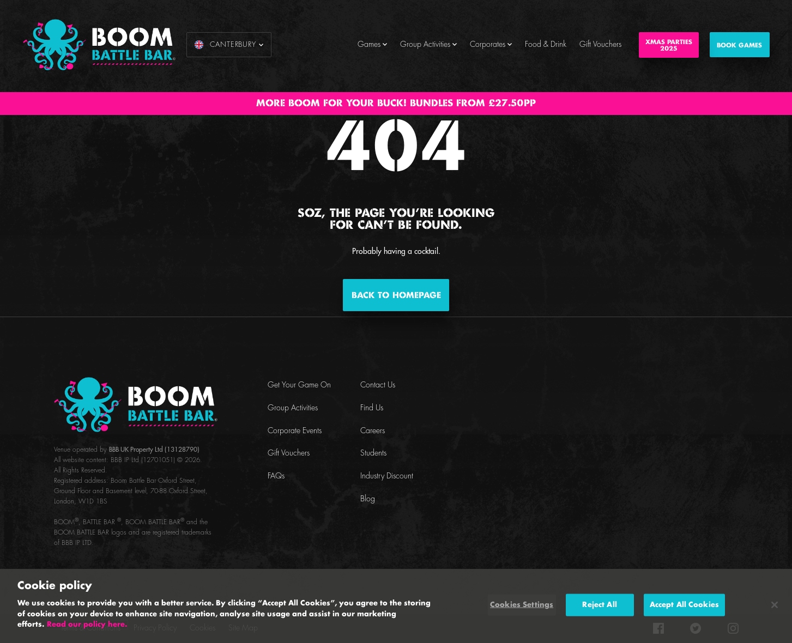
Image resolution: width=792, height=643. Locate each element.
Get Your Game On (299, 385)
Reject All (599, 604)
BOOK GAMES (739, 45)
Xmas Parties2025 (668, 45)
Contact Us (377, 385)
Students (373, 453)
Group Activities (428, 44)
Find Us (371, 408)
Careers (372, 431)
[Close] (775, 605)
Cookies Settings (521, 604)
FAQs (276, 476)
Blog (367, 499)
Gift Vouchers (600, 44)
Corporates (491, 44)
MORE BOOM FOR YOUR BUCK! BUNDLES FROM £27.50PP (396, 103)
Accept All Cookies (684, 604)
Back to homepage (396, 295)
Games (372, 44)
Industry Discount (386, 476)
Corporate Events (295, 431)
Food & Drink (545, 44)
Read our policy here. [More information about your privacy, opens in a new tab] (87, 624)
